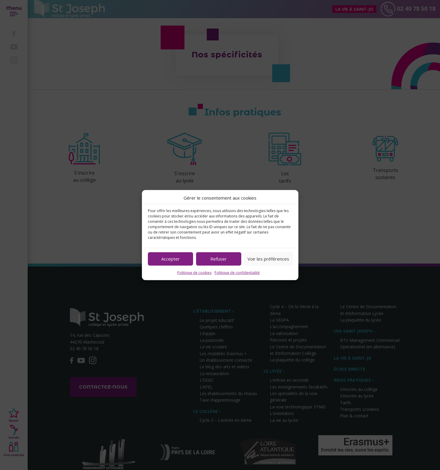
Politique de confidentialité (237, 272)
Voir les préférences (268, 259)
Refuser (218, 259)
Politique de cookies (194, 272)
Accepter (170, 259)
